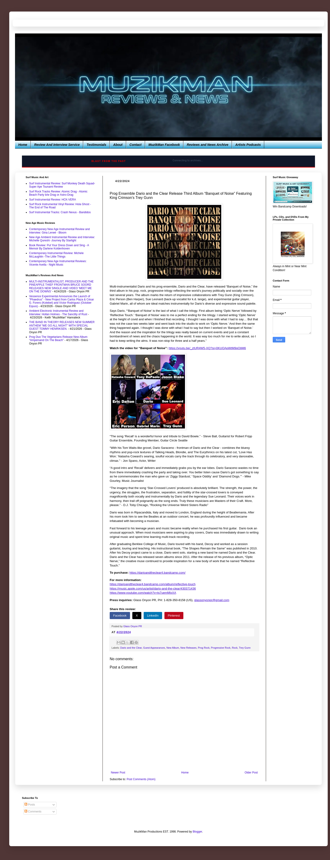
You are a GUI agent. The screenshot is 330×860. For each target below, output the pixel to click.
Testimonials (96, 145)
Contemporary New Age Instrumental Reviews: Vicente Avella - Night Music (58, 263)
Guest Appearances (154, 647)
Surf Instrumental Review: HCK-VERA (52, 199)
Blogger (197, 831)
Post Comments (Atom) (141, 779)
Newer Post (118, 772)
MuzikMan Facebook (164, 145)
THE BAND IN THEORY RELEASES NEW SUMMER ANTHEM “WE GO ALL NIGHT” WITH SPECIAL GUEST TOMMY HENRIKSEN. (61, 325)
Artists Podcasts (248, 145)
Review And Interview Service (57, 145)
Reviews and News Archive (207, 145)
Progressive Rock (220, 647)
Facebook (120, 615)
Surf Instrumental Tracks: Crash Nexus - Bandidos (60, 212)
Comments (32, 811)
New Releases (188, 647)
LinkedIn (153, 615)
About (117, 145)
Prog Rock (203, 647)
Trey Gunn (245, 647)
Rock (235, 647)
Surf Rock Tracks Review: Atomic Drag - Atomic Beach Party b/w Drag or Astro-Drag (58, 193)
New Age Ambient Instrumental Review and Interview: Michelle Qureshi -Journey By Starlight (62, 239)
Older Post (251, 772)
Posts (29, 804)
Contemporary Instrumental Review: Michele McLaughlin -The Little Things (56, 255)
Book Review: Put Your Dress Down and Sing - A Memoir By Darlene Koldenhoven (59, 247)
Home (22, 145)
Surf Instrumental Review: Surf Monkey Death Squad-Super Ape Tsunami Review (62, 185)
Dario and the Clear (131, 647)
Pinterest (174, 615)
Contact (136, 145)
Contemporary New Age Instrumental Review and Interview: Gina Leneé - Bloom (59, 231)
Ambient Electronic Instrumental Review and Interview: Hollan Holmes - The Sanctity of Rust (58, 312)
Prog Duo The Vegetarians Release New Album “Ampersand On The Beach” (58, 338)
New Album (173, 647)
